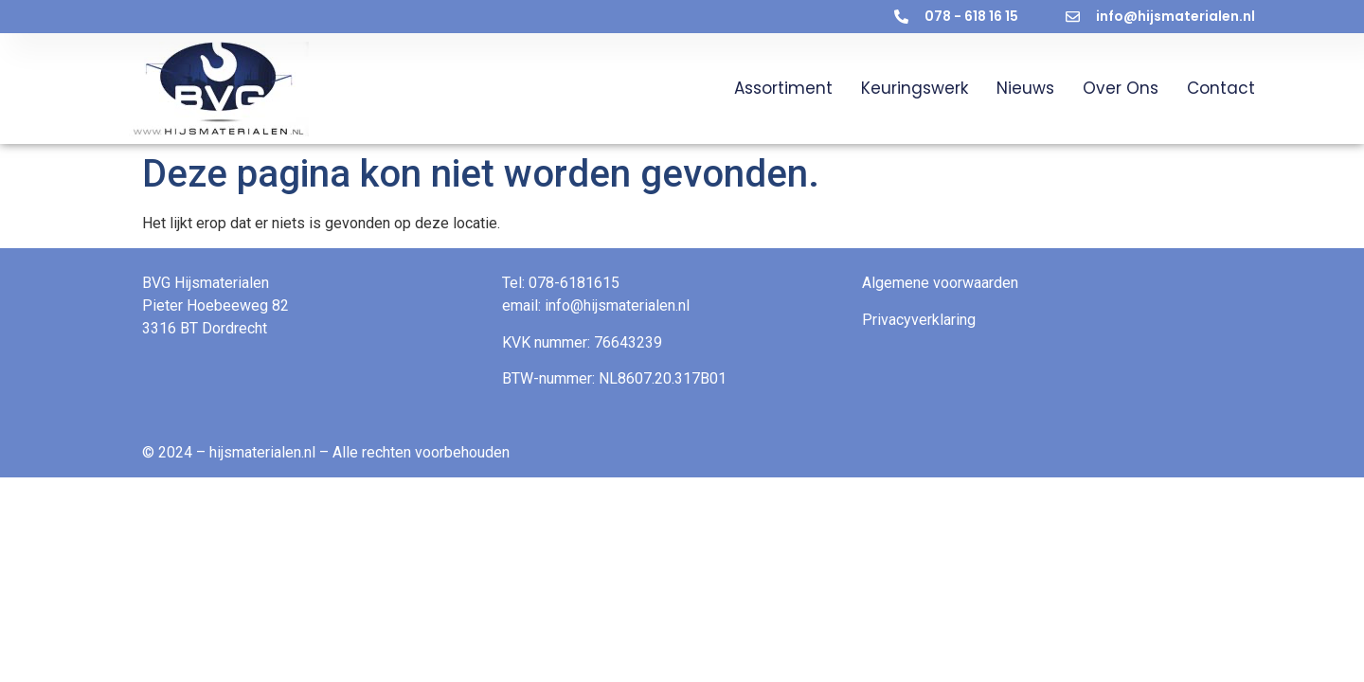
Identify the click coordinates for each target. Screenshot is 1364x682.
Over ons (1120, 88)
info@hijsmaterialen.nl (617, 305)
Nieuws (1025, 88)
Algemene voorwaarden (940, 283)
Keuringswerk (914, 88)
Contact (1221, 88)
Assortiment (783, 88)
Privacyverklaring (919, 320)
